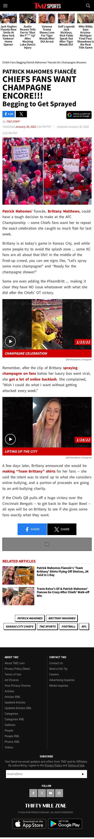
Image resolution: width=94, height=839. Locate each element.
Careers (54, 674)
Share (32, 529)
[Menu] (5, 5)
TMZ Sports (47, 626)
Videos (9, 747)
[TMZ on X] (42, 793)
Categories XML (14, 719)
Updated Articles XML (18, 708)
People (9, 730)
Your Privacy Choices (18, 685)
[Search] (88, 5)
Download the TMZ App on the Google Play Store (65, 824)
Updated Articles (15, 702)
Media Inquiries (58, 685)
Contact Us (56, 663)
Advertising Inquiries (62, 680)
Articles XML (13, 696)
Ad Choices (12, 680)
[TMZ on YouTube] (50, 793)
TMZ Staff (13, 121)
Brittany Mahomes (61, 618)
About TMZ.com (15, 663)
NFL (84, 626)
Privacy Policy (53, 765)
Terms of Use (13, 674)
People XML (12, 736)
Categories (11, 713)
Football (68, 626)
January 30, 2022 (25, 127)
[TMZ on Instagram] (59, 793)
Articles (9, 691)
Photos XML (12, 741)
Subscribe (83, 774)
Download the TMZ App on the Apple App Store (29, 824)
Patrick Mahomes (29, 618)
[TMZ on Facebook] (33, 793)
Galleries (10, 725)
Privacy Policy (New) (17, 668)
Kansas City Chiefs (19, 626)
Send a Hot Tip (58, 668)
